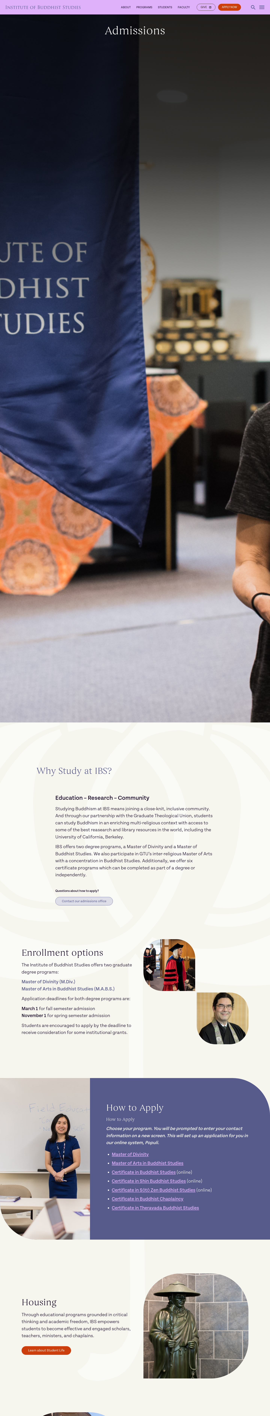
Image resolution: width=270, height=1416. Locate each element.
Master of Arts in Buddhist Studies (147, 1163)
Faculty (183, 7)
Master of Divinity (130, 1154)
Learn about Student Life (46, 1350)
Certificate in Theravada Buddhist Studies (155, 1208)
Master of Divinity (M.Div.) (48, 982)
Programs (144, 7)
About (125, 7)
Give (205, 7)
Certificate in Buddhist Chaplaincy (147, 1199)
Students (164, 7)
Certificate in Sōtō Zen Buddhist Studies (153, 1190)
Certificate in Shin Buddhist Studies (149, 1181)
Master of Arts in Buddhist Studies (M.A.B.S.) (68, 989)
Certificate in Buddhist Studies (144, 1172)
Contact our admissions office (84, 901)
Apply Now (229, 7)
